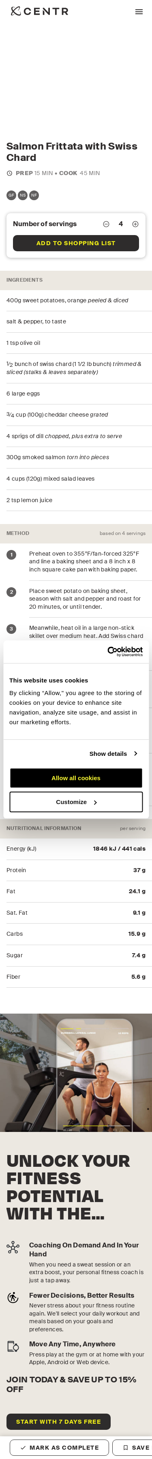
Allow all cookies (76, 777)
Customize (76, 801)
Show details (108, 753)
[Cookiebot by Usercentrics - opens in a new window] (108, 651)
